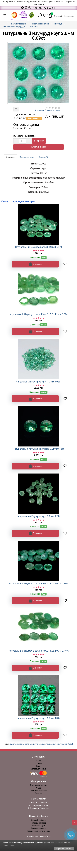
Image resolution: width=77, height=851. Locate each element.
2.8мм (64, 744)
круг (59, 744)
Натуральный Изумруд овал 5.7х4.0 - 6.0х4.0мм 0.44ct (38, 650)
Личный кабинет (38, 820)
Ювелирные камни (40, 24)
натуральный (39, 744)
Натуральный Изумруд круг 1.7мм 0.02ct (38, 381)
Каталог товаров (18, 24)
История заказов (38, 823)
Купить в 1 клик (38, 147)
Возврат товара (38, 828)
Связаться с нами (38, 769)
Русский (58, 16)
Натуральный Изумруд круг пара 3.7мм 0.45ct (38, 448)
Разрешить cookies (64, 848)
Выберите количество (24, 136)
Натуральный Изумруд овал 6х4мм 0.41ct (38, 247)
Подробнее (9, 845)
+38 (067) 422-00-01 (44, 7)
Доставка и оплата (38, 785)
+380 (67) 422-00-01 (38, 803)
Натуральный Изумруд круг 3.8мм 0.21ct (38, 516)
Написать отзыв (53, 110)
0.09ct (70, 744)
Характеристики (27, 157)
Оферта (38, 793)
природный (51, 744)
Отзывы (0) (43, 157)
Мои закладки (38, 826)
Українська (69, 16)
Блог (38, 766)
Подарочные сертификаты (38, 831)
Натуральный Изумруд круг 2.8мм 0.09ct (21, 26)
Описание (10, 157)
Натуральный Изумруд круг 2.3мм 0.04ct (38, 718)
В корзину (39, 141)
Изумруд (58, 24)
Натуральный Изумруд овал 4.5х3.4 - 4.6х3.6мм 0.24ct (38, 583)
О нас (38, 761)
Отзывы (38, 763)
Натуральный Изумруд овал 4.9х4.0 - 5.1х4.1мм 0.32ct (38, 314)
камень (20, 744)
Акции (38, 788)
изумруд (13, 744)
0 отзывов (39, 110)
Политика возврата (38, 791)
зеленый (28, 744)
